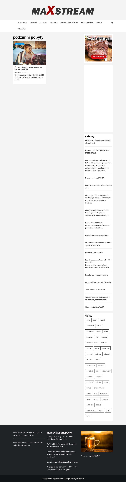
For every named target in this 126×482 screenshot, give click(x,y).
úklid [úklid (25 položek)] (101, 411)
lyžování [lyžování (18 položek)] (107, 354)
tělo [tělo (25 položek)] (95, 394)
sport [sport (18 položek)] (89, 394)
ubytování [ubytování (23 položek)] (103, 394)
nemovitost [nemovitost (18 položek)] (91, 365)
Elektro (43, 23)
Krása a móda (87, 23)
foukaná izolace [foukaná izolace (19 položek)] (92, 343)
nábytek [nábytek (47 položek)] (101, 365)
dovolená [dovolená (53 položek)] (90, 331)
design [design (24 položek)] (99, 326)
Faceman (88, 252)
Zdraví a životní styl (69, 23)
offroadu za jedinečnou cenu (96, 299)
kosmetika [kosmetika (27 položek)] (105, 348)
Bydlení (33, 23)
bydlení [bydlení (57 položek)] (102, 320)
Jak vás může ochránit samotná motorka (62, 462)
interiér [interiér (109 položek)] (104, 343)
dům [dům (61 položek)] (97, 337)
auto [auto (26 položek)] (88, 320)
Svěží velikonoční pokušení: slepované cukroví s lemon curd (61, 445)
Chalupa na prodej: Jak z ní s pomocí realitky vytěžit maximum (60, 437)
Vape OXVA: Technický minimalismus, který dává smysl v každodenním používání (61, 454)
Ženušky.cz (89, 275)
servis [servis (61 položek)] (89, 388)
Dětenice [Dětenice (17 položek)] (89, 337)
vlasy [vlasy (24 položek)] (88, 399)
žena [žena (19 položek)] (88, 416)
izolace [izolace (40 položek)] (89, 348)
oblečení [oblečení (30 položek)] (90, 371)
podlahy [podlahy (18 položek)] (99, 377)
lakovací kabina (97, 243)
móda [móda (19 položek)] (97, 360)
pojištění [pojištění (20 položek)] (90, 382)
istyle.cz (88, 203)
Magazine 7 (70, 479)
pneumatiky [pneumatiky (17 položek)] (106, 371)
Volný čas (22, 29)
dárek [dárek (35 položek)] (99, 331)
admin (19, 72)
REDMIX (97, 456)
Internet (54, 23)
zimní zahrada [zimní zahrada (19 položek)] (91, 411)
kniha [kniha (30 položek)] (97, 348)
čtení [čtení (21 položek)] (108, 411)
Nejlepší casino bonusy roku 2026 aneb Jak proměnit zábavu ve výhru (61, 468)
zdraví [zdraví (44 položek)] (98, 405)
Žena (87, 290)
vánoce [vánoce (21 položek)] (96, 399)
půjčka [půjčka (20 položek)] (98, 382)
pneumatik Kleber (101, 210)
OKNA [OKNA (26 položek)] (97, 371)
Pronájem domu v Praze (94, 260)
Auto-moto (22, 23)
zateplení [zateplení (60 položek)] (90, 405)
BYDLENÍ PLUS (90, 153)
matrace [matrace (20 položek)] (89, 360)
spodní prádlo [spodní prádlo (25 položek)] (99, 388)
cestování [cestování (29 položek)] (90, 326)
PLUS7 (101, 307)
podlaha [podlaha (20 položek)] (90, 377)
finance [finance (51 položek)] (104, 337)
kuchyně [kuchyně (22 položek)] (89, 354)
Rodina (99, 23)
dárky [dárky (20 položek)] (106, 331)
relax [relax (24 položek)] (106, 382)
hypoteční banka (91, 282)
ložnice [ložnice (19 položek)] (98, 354)
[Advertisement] (101, 98)
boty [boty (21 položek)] (95, 320)
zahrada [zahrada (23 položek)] (105, 399)
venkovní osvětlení (102, 225)
